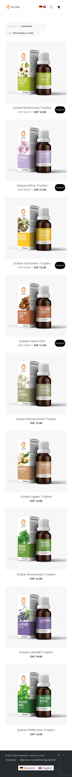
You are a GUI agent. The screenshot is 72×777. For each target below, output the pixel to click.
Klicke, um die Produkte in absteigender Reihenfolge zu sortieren (42, 27)
